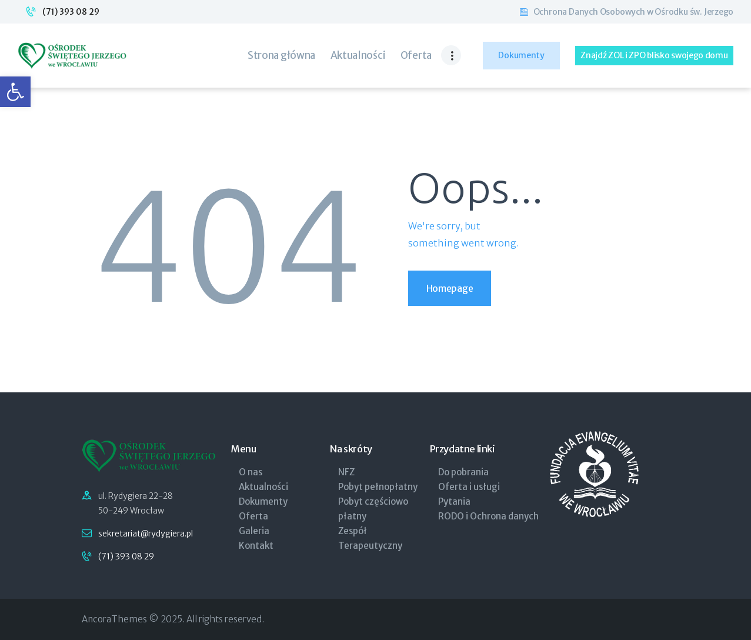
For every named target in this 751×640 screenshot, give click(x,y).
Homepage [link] (449, 288)
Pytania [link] (454, 501)
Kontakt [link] (256, 545)
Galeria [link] (254, 530)
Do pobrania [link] (463, 472)
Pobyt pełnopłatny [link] (378, 486)
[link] (15, 91)
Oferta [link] (253, 516)
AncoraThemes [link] (114, 619)
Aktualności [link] (263, 486)
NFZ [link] (346, 472)
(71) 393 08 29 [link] (70, 11)
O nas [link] (250, 472)
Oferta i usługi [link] (469, 486)
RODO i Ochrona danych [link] (488, 516)
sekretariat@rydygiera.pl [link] (145, 533)
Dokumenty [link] (263, 501)
